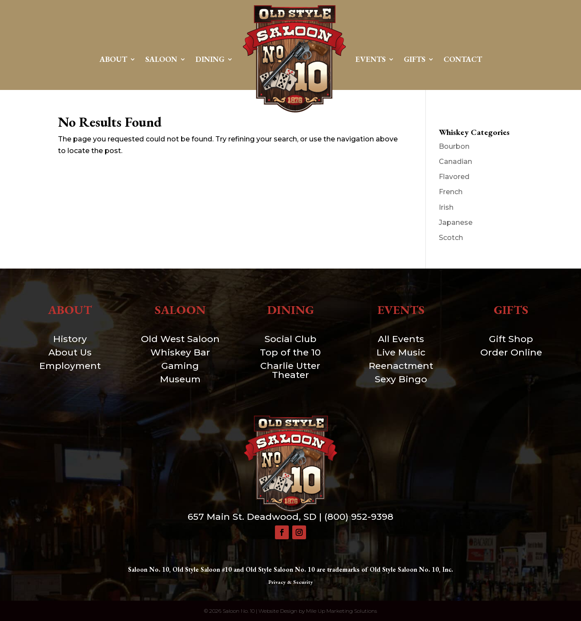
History (70, 338)
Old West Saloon (180, 338)
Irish (446, 207)
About (113, 59)
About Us (70, 352)
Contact (463, 59)
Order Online (511, 352)
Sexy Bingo (401, 379)
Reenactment (401, 365)
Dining (209, 59)
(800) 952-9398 (358, 516)
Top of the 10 (290, 352)
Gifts (414, 59)
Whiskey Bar (180, 352)
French (451, 192)
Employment (70, 365)
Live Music (401, 352)
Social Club (290, 338)
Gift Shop (511, 338)
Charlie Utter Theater (290, 370)
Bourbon (454, 146)
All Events (401, 338)
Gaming (180, 365)
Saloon (161, 59)
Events (370, 59)
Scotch (451, 238)
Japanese (455, 222)
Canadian (455, 161)
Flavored (454, 177)
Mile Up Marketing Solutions (341, 611)
